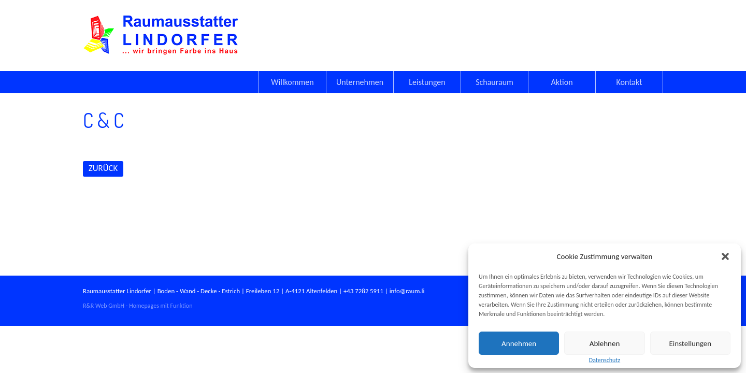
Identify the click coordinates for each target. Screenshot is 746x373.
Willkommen (292, 82)
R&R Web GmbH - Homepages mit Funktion (137, 305)
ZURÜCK (103, 168)
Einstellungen (690, 343)
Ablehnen (605, 343)
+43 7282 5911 (363, 291)
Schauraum (494, 82)
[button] (725, 256)
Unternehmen (359, 82)
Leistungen (427, 82)
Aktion (561, 82)
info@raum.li (407, 291)
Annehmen (518, 343)
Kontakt (629, 82)
